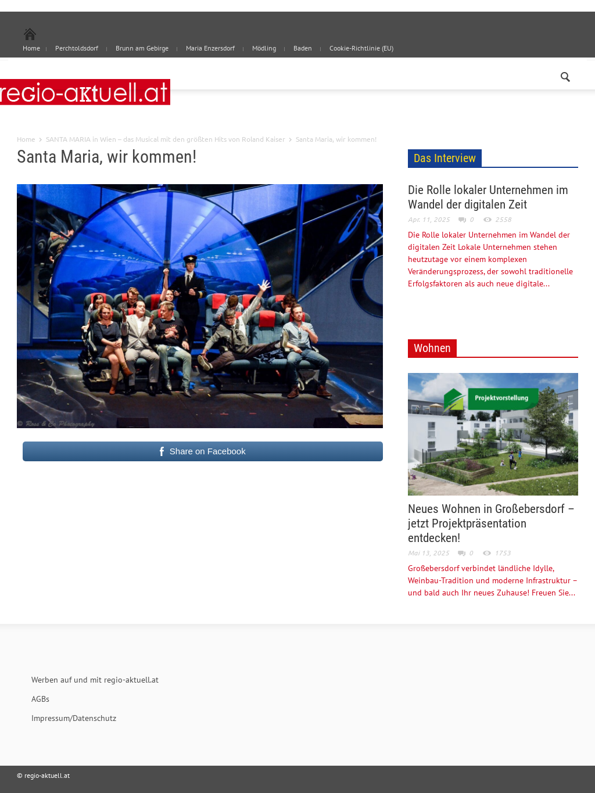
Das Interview (445, 158)
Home (26, 138)
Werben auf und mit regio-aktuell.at (95, 679)
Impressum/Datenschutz (73, 718)
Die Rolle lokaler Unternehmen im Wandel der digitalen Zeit (488, 197)
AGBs (40, 699)
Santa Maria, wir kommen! (106, 156)
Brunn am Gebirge (142, 48)
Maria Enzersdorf (210, 48)
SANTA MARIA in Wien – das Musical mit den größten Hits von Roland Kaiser (165, 138)
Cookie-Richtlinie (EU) (361, 48)
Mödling (264, 48)
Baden (302, 48)
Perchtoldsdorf (76, 48)
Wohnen (432, 348)
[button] (566, 74)
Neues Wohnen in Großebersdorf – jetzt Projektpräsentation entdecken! (491, 523)
